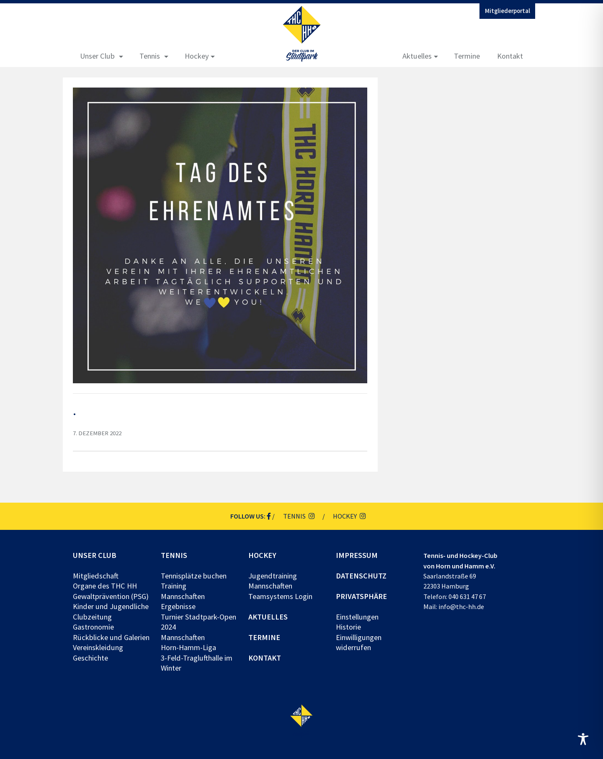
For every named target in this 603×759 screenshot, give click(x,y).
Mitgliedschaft (96, 576)
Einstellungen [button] (357, 617)
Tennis (149, 56)
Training (173, 586)
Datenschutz (361, 576)
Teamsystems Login (280, 596)
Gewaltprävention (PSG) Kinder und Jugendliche (111, 601)
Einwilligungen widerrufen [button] (358, 642)
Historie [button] (348, 627)
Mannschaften (183, 596)
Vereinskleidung (98, 647)
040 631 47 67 (467, 596)
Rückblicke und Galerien (111, 637)
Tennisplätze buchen (194, 576)
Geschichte (90, 658)
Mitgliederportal (507, 11)
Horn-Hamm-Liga (188, 647)
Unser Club (97, 56)
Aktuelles (417, 56)
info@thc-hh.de (461, 606)
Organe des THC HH (105, 586)
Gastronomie (93, 627)
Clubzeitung (92, 617)
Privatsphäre (361, 596)
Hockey (197, 56)
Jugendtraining (272, 576)
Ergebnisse (178, 606)
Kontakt (510, 56)
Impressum (357, 555)
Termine (467, 56)
